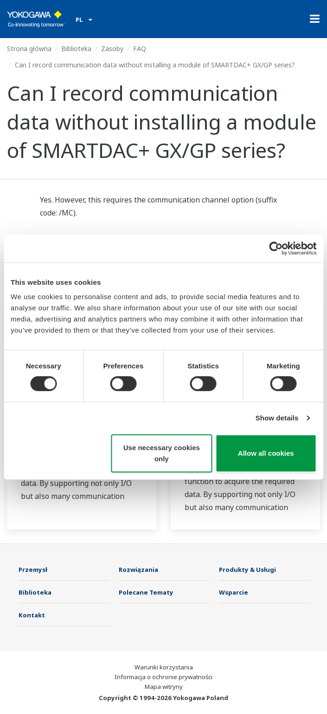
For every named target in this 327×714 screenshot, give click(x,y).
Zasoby (112, 48)
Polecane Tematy (146, 592)
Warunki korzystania (164, 667)
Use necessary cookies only (161, 453)
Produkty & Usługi (247, 569)
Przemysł (33, 569)
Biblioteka (76, 48)
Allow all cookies (266, 453)
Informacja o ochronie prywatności (163, 677)
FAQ (139, 48)
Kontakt (32, 615)
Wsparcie (233, 592)
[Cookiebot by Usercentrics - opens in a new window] (275, 248)
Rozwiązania (138, 569)
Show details (277, 418)
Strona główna (29, 48)
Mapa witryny (164, 686)
